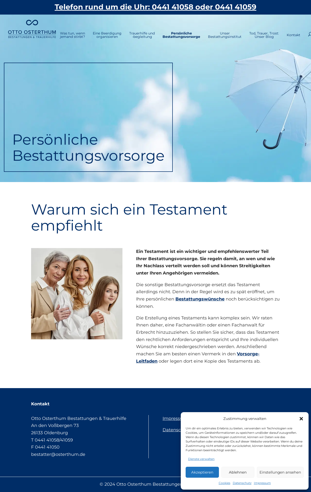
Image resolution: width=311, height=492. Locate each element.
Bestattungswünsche (200, 299)
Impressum (262, 483)
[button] (301, 418)
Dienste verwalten (201, 459)
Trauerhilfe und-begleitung (127, 29)
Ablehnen (238, 472)
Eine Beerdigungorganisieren (92, 29)
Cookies (224, 483)
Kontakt (282, 29)
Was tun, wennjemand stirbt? (58, 29)
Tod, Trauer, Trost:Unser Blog (250, 29)
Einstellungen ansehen (280, 472)
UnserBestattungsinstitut (210, 29)
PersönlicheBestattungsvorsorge (167, 29)
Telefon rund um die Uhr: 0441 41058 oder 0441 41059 (155, 6)
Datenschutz (242, 483)
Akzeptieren (202, 472)
